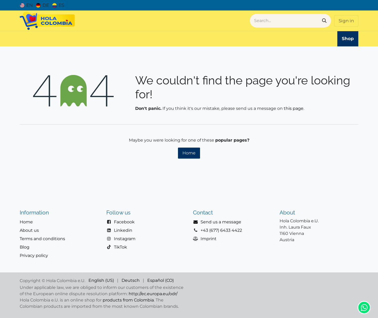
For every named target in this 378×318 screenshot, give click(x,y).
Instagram (124, 238)
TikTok (120, 247)
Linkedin (123, 230)
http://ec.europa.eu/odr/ (153, 293)
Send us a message (221, 221)
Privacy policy (34, 255)
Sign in (346, 20)
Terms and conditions (42, 238)
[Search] (324, 21)
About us (29, 230)
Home (189, 152)
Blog (24, 247)
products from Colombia (128, 300)
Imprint (209, 238)
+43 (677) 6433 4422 (221, 230)
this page (293, 108)
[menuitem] (26, 5)
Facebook (124, 221)
